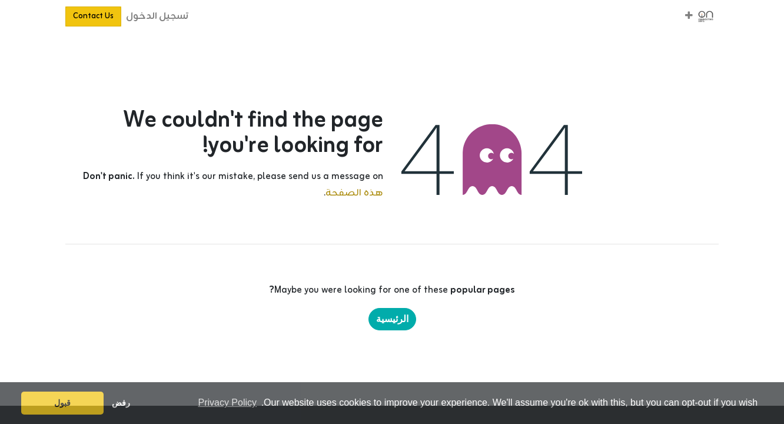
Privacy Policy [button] (227, 403)
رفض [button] (121, 403)
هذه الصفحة (354, 193)
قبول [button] (62, 403)
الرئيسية (392, 318)
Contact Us (93, 16)
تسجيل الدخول (157, 16)
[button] (688, 16)
